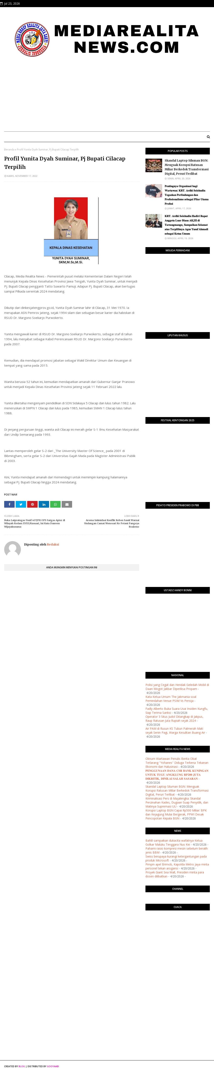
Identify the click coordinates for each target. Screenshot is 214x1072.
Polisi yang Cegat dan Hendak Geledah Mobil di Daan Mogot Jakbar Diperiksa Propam (177, 687)
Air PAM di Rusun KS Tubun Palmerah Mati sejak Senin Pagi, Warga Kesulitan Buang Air (175, 730)
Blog (22, 1066)
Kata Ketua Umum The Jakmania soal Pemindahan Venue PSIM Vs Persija (170, 699)
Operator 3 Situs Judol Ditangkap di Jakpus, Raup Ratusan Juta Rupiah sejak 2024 (174, 719)
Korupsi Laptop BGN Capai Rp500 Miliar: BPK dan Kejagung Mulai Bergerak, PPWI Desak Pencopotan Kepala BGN (176, 814)
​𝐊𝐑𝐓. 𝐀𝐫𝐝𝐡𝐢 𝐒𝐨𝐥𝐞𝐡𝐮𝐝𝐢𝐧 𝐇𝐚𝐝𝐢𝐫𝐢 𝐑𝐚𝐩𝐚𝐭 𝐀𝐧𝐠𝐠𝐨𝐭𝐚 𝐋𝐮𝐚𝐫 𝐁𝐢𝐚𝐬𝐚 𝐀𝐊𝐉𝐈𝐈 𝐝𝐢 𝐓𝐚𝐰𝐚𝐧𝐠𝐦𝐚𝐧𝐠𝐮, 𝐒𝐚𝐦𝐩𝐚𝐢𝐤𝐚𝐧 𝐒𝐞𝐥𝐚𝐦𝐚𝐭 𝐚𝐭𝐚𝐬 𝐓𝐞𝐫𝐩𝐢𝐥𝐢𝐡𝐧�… (186, 224)
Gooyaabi (53, 1066)
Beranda (9, 149)
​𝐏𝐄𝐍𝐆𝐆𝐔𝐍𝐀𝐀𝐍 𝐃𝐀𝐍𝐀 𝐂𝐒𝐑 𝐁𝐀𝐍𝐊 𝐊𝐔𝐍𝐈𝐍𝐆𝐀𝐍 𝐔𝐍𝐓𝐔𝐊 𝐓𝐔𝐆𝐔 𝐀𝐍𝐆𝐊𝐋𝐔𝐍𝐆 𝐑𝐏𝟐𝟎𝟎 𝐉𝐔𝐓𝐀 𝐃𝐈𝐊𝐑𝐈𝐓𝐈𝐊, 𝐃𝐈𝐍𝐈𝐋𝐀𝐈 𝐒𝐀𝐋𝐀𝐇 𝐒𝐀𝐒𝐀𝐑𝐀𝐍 (176, 775)
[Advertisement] (107, 97)
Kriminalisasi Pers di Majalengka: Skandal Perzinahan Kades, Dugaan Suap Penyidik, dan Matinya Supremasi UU (176, 802)
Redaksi (52, 544)
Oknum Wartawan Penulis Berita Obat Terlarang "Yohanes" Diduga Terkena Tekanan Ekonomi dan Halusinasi (176, 763)
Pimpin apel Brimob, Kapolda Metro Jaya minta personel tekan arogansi (177, 866)
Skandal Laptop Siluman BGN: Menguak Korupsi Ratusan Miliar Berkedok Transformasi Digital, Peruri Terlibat (187, 167)
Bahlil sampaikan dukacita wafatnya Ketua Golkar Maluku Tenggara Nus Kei (174, 842)
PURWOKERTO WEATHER (177, 930)
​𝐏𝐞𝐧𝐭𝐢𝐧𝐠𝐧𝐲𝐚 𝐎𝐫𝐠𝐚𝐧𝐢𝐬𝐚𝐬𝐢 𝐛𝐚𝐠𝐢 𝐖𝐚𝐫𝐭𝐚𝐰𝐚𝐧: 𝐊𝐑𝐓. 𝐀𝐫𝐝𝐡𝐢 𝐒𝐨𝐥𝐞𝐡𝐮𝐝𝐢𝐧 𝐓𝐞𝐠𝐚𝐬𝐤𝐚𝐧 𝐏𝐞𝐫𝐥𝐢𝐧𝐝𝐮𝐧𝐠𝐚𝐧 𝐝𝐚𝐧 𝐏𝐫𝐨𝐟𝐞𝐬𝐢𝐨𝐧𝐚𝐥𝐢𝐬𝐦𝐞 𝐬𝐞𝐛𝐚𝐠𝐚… (187, 194)
